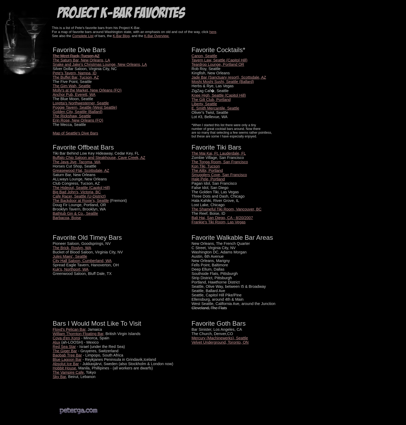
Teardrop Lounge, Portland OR (218, 64)
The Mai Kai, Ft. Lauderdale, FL (219, 153)
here (212, 32)
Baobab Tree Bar (67, 355)
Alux (56, 342)
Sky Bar (59, 377)
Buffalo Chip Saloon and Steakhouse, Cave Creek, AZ (99, 157)
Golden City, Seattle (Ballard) (77, 112)
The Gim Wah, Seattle (72, 86)
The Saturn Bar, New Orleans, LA (81, 60)
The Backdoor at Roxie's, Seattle (81, 200)
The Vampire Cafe (68, 372)
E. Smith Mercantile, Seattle (215, 108)
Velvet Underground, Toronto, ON (220, 342)
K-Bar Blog (121, 36)
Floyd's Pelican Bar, (70, 329)
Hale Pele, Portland (208, 179)
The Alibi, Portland (207, 170)
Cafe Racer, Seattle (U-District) (79, 196)
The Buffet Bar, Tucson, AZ (76, 77)
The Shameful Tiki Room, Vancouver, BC (226, 209)
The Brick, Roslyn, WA (72, 248)
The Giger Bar (65, 351)
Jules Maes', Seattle (70, 256)
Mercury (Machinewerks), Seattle (220, 338)
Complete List (83, 36)
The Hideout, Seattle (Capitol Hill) (81, 188)
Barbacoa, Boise (67, 218)
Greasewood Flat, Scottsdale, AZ (81, 170)
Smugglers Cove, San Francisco (219, 175)
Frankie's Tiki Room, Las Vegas (219, 222)
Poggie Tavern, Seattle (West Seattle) (85, 107)
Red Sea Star (64, 346)
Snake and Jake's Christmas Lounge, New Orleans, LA (100, 64)
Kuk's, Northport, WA (70, 269)
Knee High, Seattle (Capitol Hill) (219, 95)
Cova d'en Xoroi (66, 338)
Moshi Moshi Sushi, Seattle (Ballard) (223, 81)
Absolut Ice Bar (66, 364)
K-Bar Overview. (157, 36)
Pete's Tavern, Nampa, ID (74, 73)
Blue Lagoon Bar (67, 359)
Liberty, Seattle (204, 104)
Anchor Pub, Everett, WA (74, 94)
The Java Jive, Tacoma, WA (76, 162)
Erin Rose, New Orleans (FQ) (78, 120)
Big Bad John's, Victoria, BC (77, 192)
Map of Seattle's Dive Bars (75, 133)
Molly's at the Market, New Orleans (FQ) (87, 90)
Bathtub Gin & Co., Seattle (75, 213)
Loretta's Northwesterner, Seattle (81, 103)
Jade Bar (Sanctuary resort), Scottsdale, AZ (229, 77)
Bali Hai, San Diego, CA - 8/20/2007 (222, 218)
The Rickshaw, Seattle (72, 116)
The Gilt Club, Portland (211, 99)
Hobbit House (64, 368)
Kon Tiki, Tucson (206, 166)
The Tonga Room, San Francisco (220, 162)
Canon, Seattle (204, 56)
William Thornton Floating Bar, (79, 334)
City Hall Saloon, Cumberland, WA (82, 261)
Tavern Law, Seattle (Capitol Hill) (219, 60)
